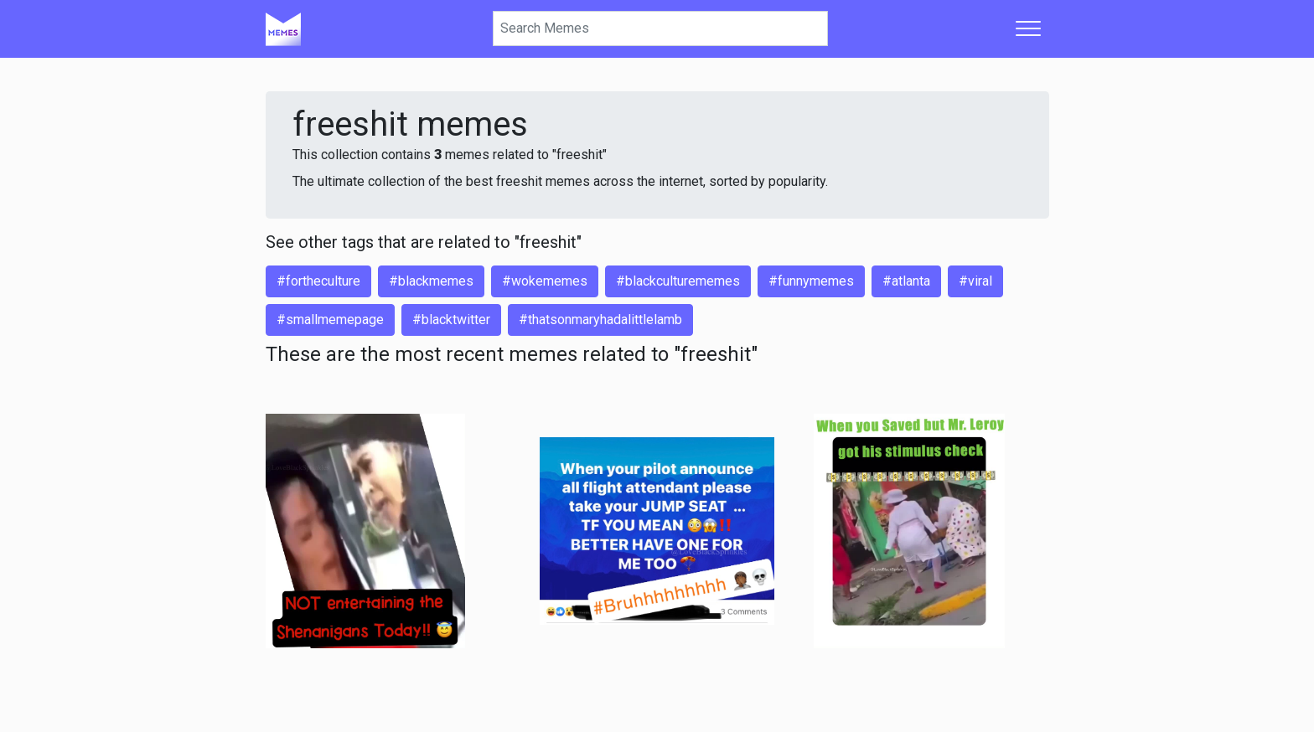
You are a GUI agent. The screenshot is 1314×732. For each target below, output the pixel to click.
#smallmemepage (330, 319)
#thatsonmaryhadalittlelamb (600, 319)
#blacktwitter (451, 319)
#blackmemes (431, 281)
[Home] (283, 28)
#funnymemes (811, 281)
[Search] (660, 28)
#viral (975, 281)
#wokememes (544, 281)
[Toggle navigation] (1028, 28)
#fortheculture (318, 281)
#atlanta (906, 281)
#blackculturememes (678, 281)
